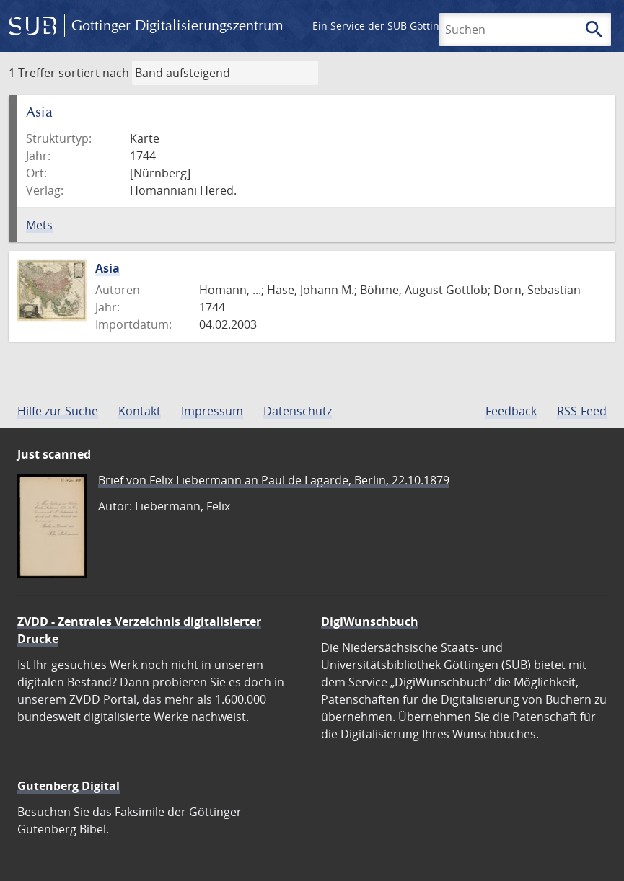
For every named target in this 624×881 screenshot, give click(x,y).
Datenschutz (297, 411)
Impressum (212, 411)
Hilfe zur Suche (57, 411)
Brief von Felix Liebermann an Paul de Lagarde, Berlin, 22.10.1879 (273, 480)
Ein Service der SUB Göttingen (384, 25)
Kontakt (139, 411)
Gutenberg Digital (68, 786)
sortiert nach (93, 73)
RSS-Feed (582, 411)
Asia (107, 268)
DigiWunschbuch (369, 621)
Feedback (511, 411)
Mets (39, 225)
